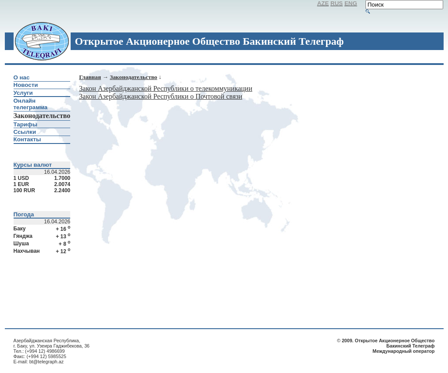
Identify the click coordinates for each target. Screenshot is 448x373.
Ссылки (25, 132)
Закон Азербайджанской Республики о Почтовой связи (160, 96)
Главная (90, 77)
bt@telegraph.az (46, 361)
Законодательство (133, 77)
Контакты (27, 139)
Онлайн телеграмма (31, 104)
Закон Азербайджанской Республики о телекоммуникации (165, 88)
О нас (22, 77)
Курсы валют (33, 164)
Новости (26, 85)
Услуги (23, 93)
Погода (24, 214)
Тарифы (26, 124)
